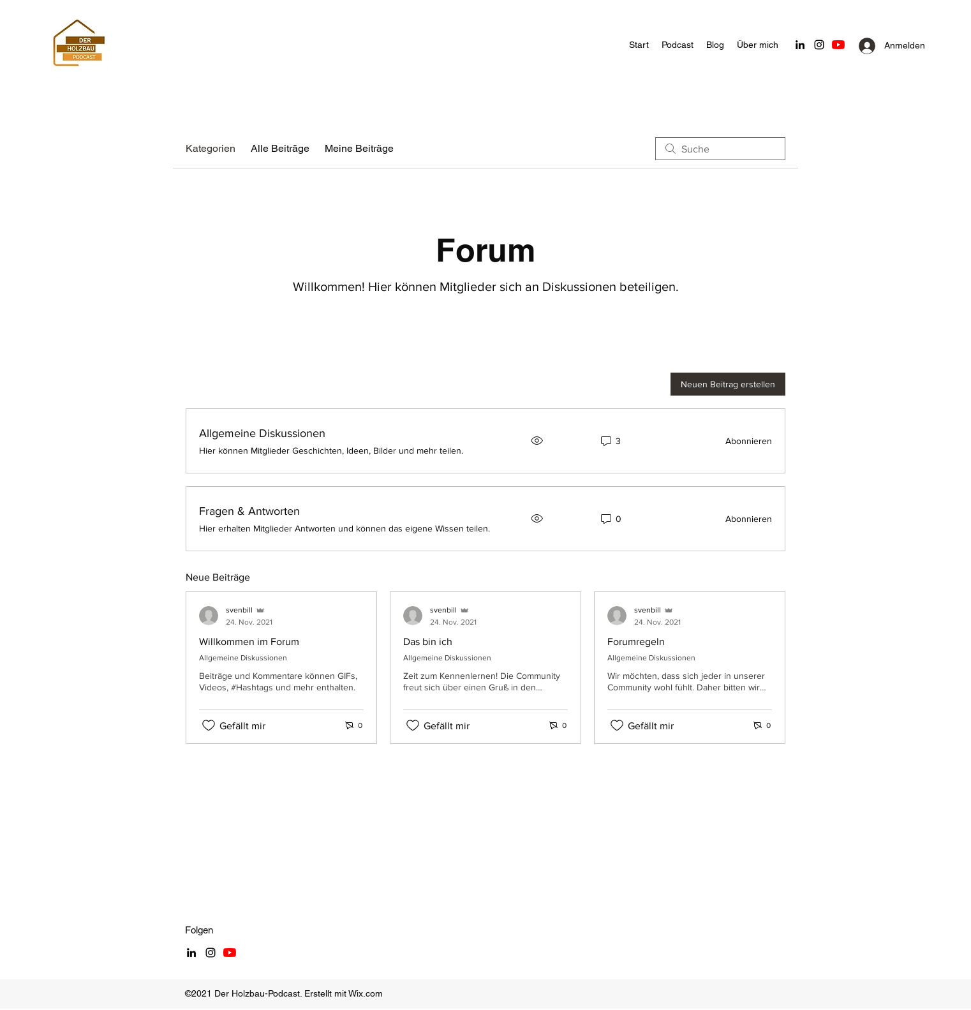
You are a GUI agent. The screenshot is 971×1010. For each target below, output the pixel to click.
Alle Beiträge (280, 148)
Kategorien (210, 148)
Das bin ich (427, 641)
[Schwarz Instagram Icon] (819, 44)
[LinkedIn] (800, 44)
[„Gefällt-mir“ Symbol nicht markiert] (208, 725)
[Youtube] (838, 44)
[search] (720, 148)
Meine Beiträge (359, 148)
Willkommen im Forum (249, 641)
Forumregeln (636, 641)
